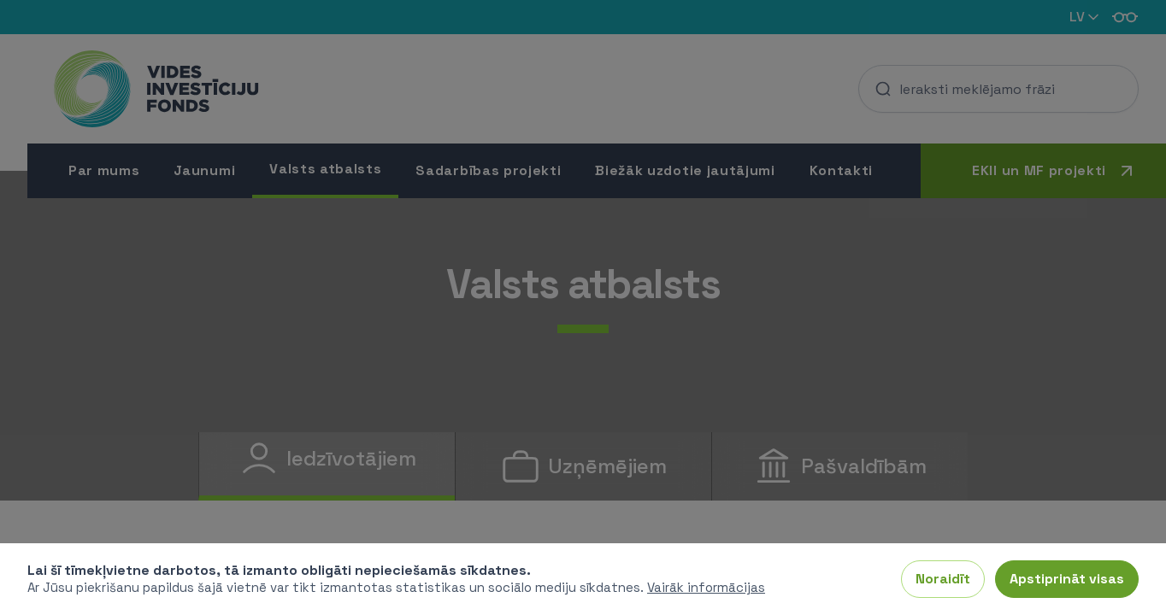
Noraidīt (943, 579)
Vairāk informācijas (706, 587)
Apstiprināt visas (1067, 579)
